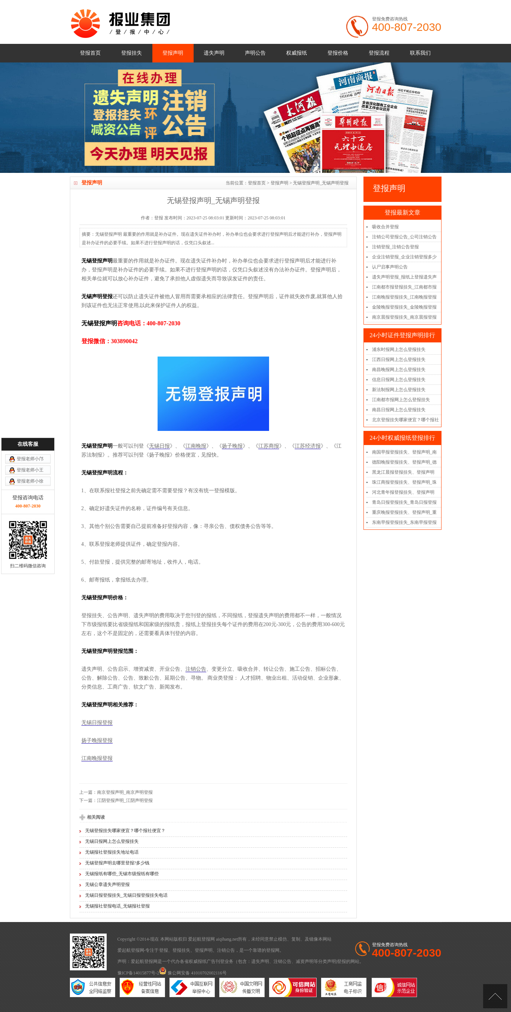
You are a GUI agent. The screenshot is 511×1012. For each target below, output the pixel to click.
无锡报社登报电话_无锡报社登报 (117, 906)
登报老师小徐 (30, 412)
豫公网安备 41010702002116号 (193, 973)
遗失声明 (214, 53)
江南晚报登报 (97, 758)
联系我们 (420, 53)
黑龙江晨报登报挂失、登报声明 (403, 472)
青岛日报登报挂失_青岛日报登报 (404, 502)
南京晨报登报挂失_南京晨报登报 (404, 317)
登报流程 (379, 53)
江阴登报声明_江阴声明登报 (125, 800)
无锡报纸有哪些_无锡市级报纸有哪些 (122, 873)
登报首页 (90, 53)
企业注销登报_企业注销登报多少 (404, 257)
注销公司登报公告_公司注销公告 (404, 236)
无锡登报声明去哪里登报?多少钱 (117, 863)
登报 (163, 950)
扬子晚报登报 (97, 740)
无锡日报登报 (97, 722)
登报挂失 (131, 53)
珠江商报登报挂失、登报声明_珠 (404, 482)
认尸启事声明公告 (390, 267)
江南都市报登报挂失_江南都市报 (404, 287)
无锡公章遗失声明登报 (107, 884)
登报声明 (172, 53)
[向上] (495, 996)
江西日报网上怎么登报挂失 (399, 359)
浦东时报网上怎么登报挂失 (399, 349)
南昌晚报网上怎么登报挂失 (399, 369)
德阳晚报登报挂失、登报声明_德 (404, 462)
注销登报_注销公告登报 (395, 246)
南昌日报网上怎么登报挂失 (399, 409)
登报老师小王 (30, 401)
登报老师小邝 (30, 390)
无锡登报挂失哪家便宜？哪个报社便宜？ (125, 830)
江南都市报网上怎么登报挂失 (401, 399)
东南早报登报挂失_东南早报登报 (404, 522)
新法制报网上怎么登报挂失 (399, 389)
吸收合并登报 (385, 226)
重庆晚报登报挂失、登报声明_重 (404, 512)
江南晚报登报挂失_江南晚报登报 (404, 297)
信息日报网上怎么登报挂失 (399, 379)
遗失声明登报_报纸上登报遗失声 (404, 277)
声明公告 (255, 53)
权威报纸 (296, 53)
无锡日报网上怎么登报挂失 (112, 841)
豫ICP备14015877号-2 (138, 973)
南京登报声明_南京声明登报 (125, 792)
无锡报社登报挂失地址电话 (112, 852)
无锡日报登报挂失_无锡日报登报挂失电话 (126, 895)
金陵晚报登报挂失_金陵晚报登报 (404, 307)
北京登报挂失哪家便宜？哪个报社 (405, 419)
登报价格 (337, 53)
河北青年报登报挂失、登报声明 (403, 492)
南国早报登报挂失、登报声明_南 (404, 452)
